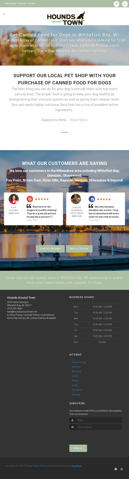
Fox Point (13, 180)
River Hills (51, 180)
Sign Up (78, 448)
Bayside (66, 180)
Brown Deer (32, 180)
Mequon (81, 180)
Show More (32, 219)
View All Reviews (50, 248)
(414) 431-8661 (15, 308)
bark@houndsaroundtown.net (22, 311)
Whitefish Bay (108, 171)
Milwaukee (65, 171)
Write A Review (79, 248)
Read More (79, 120)
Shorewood (72, 175)
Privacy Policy (32, 465)
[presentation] (86, 435)
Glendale (54, 175)
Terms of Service (48, 465)
